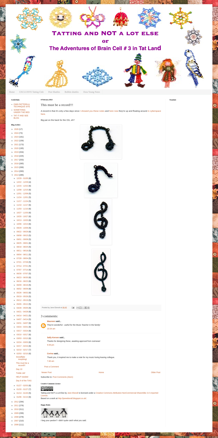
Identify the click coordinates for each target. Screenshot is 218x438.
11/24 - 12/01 (22, 197)
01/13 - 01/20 (22, 393)
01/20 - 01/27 (22, 389)
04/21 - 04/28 (22, 312)
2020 (16, 148)
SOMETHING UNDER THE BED (22, 111)
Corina (50, 353)
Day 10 (19, 369)
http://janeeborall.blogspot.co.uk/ (72, 398)
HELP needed (22, 377)
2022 (16, 140)
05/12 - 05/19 (22, 300)
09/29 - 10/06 (22, 228)
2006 (16, 424)
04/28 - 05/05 (22, 308)
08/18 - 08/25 (22, 247)
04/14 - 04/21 (22, 315)
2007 (16, 421)
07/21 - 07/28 (22, 262)
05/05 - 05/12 (22, 304)
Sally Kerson (53, 337)
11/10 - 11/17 (22, 205)
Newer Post (46, 372)
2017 (16, 160)
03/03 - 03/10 (22, 338)
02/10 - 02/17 (22, 350)
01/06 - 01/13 (22, 397)
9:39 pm (50, 345)
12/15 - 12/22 (22, 186)
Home (12, 92)
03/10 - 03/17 (22, 334)
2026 (16, 129)
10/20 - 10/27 (22, 216)
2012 (16, 402)
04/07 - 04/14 (22, 319)
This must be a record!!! (22, 364)
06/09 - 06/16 (22, 285)
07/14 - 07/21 (22, 266)
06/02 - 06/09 (22, 289)
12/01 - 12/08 (22, 193)
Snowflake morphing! (21, 358)
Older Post (155, 372)
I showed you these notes (92, 111)
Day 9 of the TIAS (23, 380)
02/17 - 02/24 (22, 346)
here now (113, 111)
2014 (16, 171)
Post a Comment (51, 367)
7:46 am (50, 361)
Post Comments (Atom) (63, 377)
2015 (16, 167)
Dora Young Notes (91, 92)
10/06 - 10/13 (22, 224)
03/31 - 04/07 (22, 323)
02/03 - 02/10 (22, 353)
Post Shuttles (54, 92)
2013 (16, 175)
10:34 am (51, 329)
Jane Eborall (72, 393)
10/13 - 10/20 (22, 220)
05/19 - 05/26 (22, 296)
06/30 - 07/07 (22, 273)
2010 (16, 409)
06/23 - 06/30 (22, 277)
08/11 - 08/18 (22, 251)
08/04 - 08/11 (22, 254)
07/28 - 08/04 (22, 258)
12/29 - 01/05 (22, 178)
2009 (16, 413)
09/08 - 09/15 (22, 235)
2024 (16, 133)
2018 (16, 156)
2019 (16, 152)
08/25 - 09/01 (22, 243)
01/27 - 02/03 (22, 385)
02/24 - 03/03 (22, 342)
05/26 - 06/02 (22, 293)
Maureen (51, 321)
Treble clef (20, 373)
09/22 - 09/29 (22, 232)
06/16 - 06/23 (22, 281)
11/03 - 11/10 (22, 209)
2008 (16, 417)
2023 (16, 137)
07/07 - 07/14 (22, 270)
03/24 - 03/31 (22, 327)
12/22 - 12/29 (22, 182)
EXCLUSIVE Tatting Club (31, 92)
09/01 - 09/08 (22, 239)
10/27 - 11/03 (22, 213)
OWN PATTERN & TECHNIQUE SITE (22, 105)
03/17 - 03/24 (22, 331)
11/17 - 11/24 (22, 201)
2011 (16, 405)
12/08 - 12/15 (22, 190)
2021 (16, 144)
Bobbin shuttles (72, 92)
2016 (16, 163)
